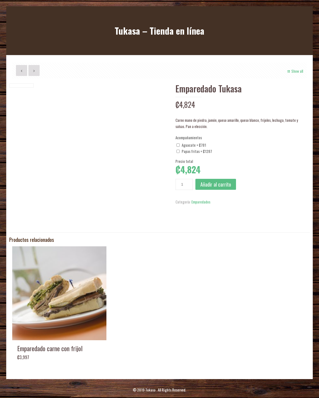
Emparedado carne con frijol (49, 339)
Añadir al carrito (215, 184)
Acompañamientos (188, 137)
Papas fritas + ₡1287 (197, 151)
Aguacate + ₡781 (194, 145)
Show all (294, 71)
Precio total (184, 161)
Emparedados (200, 201)
